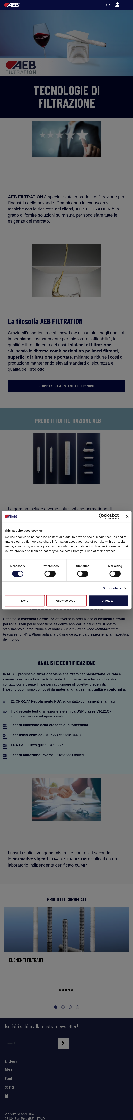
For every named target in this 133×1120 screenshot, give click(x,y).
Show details (112, 588)
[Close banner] (127, 516)
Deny (24, 600)
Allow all (108, 600)
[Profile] (117, 5)
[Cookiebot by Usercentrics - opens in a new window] (101, 516)
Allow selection (66, 600)
